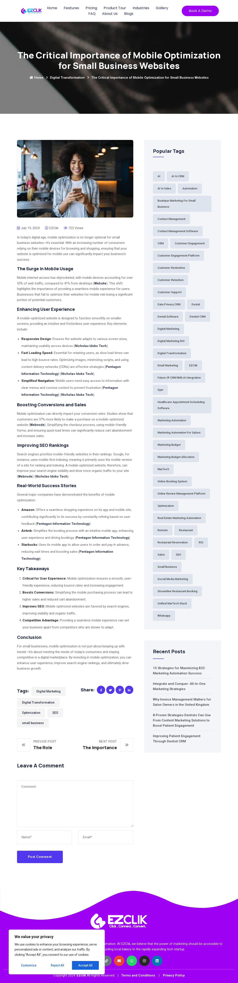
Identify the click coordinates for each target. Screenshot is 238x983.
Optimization (31, 712)
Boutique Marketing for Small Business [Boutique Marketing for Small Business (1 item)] (176, 203)
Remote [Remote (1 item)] (163, 530)
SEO (55, 712)
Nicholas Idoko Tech (91, 346)
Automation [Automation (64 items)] (189, 188)
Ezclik (81, 975)
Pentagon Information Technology (63, 524)
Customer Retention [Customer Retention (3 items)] (170, 280)
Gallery (162, 7)
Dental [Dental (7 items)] (196, 304)
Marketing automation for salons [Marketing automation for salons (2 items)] (179, 432)
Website (100, 283)
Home (52, 7)
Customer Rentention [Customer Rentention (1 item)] (171, 267)
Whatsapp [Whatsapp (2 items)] (164, 615)
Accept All (85, 965)
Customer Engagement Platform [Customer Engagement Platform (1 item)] (178, 255)
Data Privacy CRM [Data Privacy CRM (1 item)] (169, 304)
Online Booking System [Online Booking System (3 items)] (172, 481)
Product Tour (115, 7)
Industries (141, 7)
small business (33, 723)
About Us (110, 13)
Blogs (128, 13)
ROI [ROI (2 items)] (201, 542)
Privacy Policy (174, 975)
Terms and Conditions (138, 975)
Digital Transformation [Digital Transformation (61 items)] (172, 353)
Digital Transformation (67, 78)
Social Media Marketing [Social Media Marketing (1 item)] (173, 579)
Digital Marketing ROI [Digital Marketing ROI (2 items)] (171, 341)
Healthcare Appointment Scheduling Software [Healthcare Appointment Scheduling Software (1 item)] (181, 405)
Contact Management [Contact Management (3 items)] (171, 219)
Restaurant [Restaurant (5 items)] (186, 530)
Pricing (91, 7)
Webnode (37, 425)
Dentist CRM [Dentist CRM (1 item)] (197, 316)
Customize (28, 965)
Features (71, 7)
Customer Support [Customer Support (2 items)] (169, 292)
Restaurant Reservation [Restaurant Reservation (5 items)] (173, 542)
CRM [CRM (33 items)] (161, 243)
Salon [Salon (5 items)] (161, 554)
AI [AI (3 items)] (159, 176)
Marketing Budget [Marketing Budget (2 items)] (169, 444)
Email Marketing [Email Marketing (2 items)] (168, 365)
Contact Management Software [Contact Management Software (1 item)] (178, 231)
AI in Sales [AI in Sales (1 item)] (164, 188)
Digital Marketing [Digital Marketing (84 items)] (168, 328)
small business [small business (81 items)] (167, 566)
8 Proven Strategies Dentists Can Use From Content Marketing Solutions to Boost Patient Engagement (182, 720)
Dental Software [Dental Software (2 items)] (168, 316)
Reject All (57, 965)
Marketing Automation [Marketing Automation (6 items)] (172, 420)
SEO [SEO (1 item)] (178, 554)
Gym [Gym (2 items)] (160, 389)
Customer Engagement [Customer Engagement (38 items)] (190, 243)
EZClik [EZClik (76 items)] (193, 365)
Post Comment (40, 857)
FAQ (92, 13)
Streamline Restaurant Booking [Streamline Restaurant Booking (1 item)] (177, 591)
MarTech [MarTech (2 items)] (163, 469)
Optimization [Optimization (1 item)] (166, 505)
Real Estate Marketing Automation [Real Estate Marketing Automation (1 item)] (179, 518)
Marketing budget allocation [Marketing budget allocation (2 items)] (176, 457)
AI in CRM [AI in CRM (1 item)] (177, 176)
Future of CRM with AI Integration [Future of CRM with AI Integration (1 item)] (179, 377)
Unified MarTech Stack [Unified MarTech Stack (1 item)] (172, 603)
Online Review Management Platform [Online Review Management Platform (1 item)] (181, 493)
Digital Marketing (48, 691)
